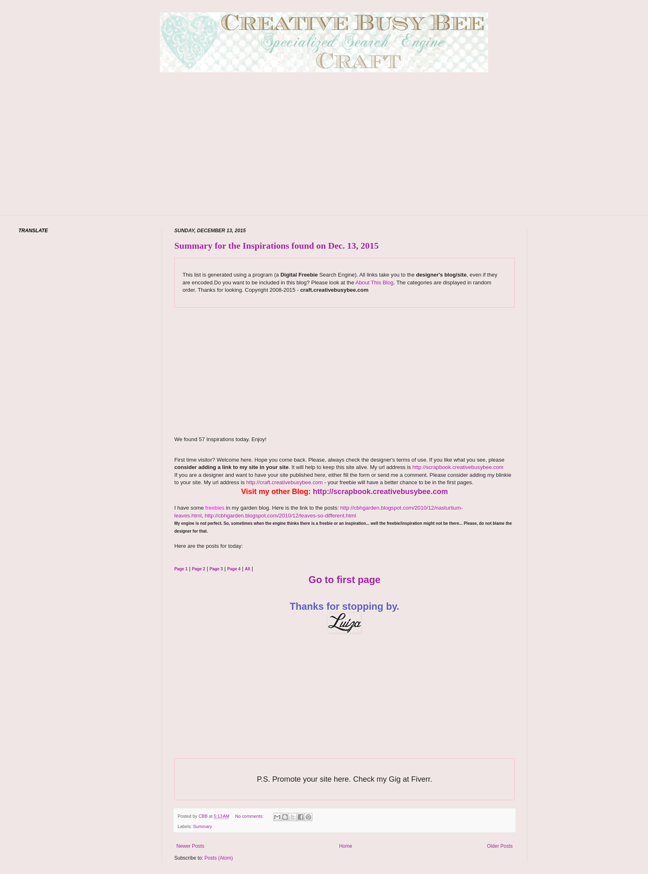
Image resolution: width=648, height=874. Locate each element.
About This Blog (374, 282)
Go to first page (344, 579)
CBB (204, 816)
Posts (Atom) (218, 858)
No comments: (250, 816)
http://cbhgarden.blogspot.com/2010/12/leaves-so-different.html (280, 516)
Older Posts (500, 846)
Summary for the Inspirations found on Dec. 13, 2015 (276, 245)
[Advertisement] (324, 155)
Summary (202, 826)
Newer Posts (190, 846)
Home (345, 846)
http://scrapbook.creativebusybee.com (457, 467)
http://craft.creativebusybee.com (284, 482)
